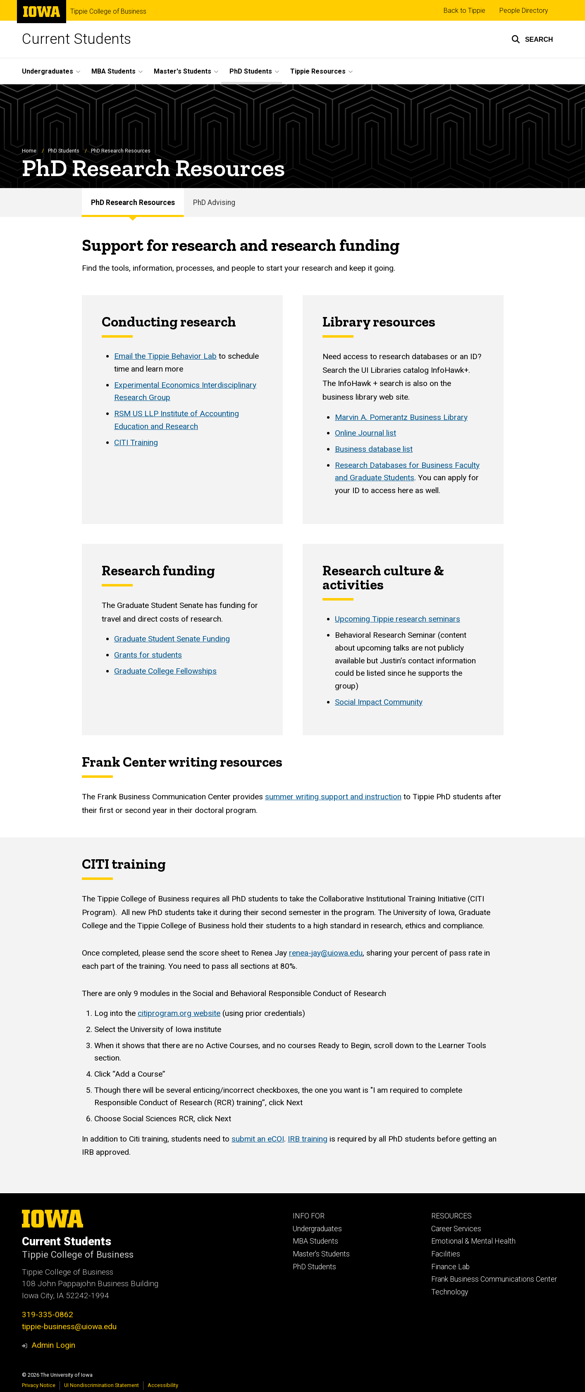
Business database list (374, 449)
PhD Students (63, 151)
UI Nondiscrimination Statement (101, 1385)
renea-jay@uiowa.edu (326, 953)
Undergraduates (317, 1229)
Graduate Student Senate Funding (172, 639)
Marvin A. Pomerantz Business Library (401, 417)
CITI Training (136, 442)
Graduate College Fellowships (165, 671)
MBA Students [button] (113, 71)
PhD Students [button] (250, 71)
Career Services (456, 1229)
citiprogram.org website (179, 1013)
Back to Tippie (464, 10)
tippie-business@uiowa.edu (69, 1326)
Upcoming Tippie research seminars (397, 619)
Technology (449, 1292)
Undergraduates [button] (47, 71)
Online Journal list (365, 433)
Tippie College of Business (108, 11)
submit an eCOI (258, 1139)
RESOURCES (451, 1216)
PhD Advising (214, 202)
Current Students (76, 39)
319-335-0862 (47, 1314)
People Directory (523, 10)
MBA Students (315, 1241)
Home (29, 151)
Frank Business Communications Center (494, 1279)
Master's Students (321, 1254)
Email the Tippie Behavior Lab (165, 356)
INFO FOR (309, 1216)
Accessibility (163, 1385)
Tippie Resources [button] (318, 71)
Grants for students (148, 655)
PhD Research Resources (133, 202)
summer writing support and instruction (333, 797)
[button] (532, 39)
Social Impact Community (379, 702)
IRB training (307, 1139)
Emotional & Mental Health (473, 1241)
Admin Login (53, 1345)
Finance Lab (450, 1267)
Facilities (445, 1254)
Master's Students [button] (182, 71)
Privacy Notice (38, 1385)
